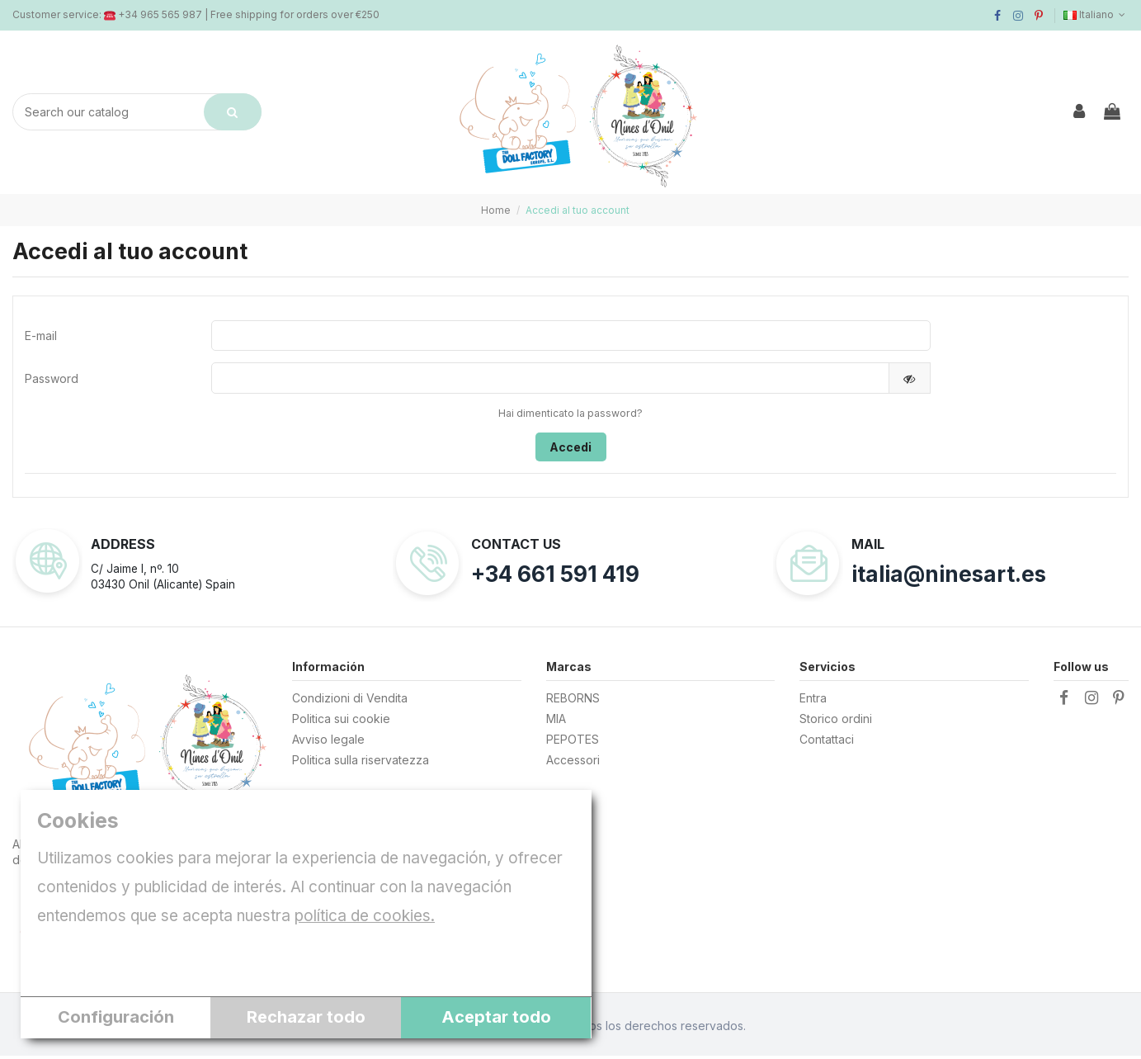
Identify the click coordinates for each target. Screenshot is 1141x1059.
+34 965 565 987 (160, 14)
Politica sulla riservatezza (360, 763)
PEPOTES (572, 742)
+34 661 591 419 (555, 578)
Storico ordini (835, 722)
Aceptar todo (496, 1017)
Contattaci (826, 742)
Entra (813, 701)
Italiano (1096, 14)
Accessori (573, 763)
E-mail (41, 336)
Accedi (570, 450)
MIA (556, 722)
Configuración (116, 1017)
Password (51, 381)
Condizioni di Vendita (350, 701)
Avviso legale (328, 742)
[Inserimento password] (550, 380)
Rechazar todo (306, 1017)
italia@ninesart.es (948, 578)
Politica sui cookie (341, 722)
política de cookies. (365, 915)
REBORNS (573, 701)
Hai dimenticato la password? (570, 416)
